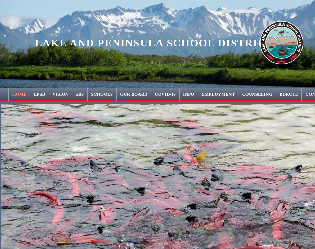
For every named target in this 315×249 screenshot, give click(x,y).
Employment (218, 94)
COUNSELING (257, 94)
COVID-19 (165, 94)
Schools (102, 94)
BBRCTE (289, 94)
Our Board (133, 94)
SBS (80, 94)
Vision (61, 94)
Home (19, 94)
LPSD (39, 94)
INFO (189, 94)
